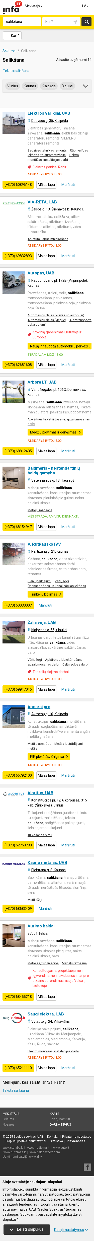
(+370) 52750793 (18, 845)
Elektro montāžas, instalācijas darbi (53, 1051)
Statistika (56, 1141)
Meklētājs (34, 6)
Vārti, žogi (62, 581)
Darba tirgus (60, 1124)
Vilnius (12, 86)
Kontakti (52, 1136)
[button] (86, 87)
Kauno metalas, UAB (47, 862)
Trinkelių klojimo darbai (51, 672)
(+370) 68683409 (18, 909)
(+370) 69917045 (18, 689)
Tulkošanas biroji (40, 835)
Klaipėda (49, 86)
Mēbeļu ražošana (40, 510)
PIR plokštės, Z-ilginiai (49, 757)
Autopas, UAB (41, 272)
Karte (54, 1114)
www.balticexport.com (45, 1152)
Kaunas (30, 86)
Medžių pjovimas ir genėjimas (55, 432)
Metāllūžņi (35, 900)
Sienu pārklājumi (39, 581)
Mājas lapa (46, 185)
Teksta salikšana (16, 71)
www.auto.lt (61, 1147)
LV (85, 6)
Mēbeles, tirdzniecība (43, 963)
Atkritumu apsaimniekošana (48, 239)
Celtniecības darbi (75, 664)
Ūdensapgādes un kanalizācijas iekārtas (57, 586)
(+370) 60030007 (18, 605)
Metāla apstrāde (39, 744)
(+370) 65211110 (18, 1068)
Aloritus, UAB (40, 792)
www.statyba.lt (13, 1147)
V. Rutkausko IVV (44, 544)
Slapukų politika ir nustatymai (26, 1141)
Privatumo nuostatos (76, 1136)
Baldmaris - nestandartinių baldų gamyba (54, 470)
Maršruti (68, 185)
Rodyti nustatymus (71, 1230)
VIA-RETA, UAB (42, 201)
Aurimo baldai (41, 925)
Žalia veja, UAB (42, 622)
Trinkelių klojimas (46, 594)
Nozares (9, 1124)
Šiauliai (67, 86)
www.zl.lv (35, 1156)
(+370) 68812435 (18, 451)
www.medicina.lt (38, 1147)
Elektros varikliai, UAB (49, 113)
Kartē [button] (12, 35)
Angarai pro (39, 706)
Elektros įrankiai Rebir (49, 167)
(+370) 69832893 (18, 256)
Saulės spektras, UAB (28, 1136)
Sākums (8, 1119)
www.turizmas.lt (15, 1152)
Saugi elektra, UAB (46, 1013)
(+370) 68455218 (18, 997)
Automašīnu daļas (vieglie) (47, 320)
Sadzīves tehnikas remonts (47, 150)
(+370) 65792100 (18, 775)
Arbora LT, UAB (42, 382)
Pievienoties (76, 1141)
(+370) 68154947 (18, 527)
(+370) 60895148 (18, 185)
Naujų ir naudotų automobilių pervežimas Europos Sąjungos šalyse (60, 346)
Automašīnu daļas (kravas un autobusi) (56, 315)
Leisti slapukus (27, 1229)
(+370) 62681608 (18, 365)
